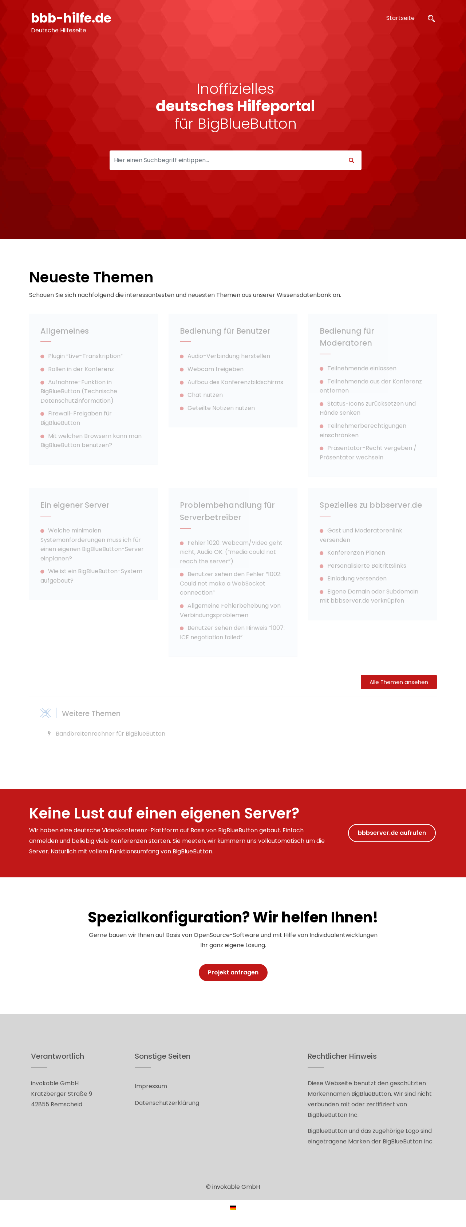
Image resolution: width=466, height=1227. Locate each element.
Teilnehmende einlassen (361, 368)
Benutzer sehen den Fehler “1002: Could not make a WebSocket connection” (230, 583)
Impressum (151, 1086)
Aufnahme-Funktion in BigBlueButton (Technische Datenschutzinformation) (78, 391)
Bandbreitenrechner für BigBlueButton (110, 733)
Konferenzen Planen (356, 552)
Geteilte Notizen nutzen (221, 408)
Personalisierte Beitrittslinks (366, 566)
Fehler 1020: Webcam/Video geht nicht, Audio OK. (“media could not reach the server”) (231, 552)
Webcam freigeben (215, 369)
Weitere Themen (91, 713)
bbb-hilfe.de (73, 18)
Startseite (400, 18)
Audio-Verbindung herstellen (228, 356)
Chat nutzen (205, 395)
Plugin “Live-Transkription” (85, 356)
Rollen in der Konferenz (81, 369)
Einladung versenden (357, 578)
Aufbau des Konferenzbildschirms (235, 382)
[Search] (225, 160)
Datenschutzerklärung (167, 1103)
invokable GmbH (236, 1187)
